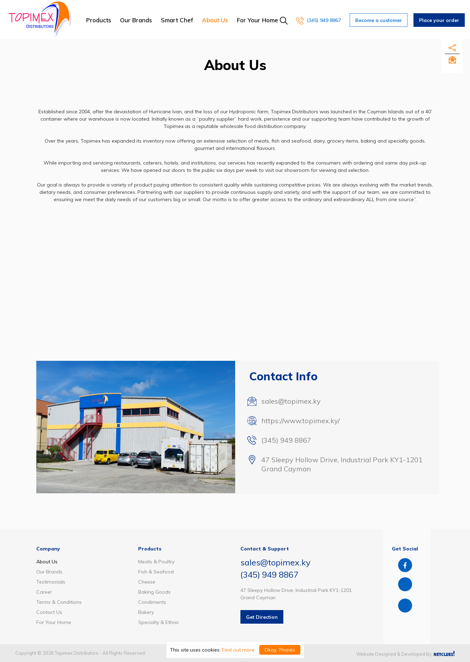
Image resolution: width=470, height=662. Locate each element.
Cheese (146, 582)
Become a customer (378, 20)
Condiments (152, 602)
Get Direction (262, 617)
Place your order (439, 20)
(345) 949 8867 (318, 20)
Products (98, 20)
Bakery (146, 612)
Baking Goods (154, 592)
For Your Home (257, 20)
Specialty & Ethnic (158, 622)
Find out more (238, 650)
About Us (215, 20)
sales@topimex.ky (291, 401)
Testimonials (50, 582)
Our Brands (136, 20)
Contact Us (49, 612)
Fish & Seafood (156, 572)
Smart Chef (177, 20)
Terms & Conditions (59, 602)
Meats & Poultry (156, 561)
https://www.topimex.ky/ (300, 420)
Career (44, 592)
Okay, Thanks (279, 650)
